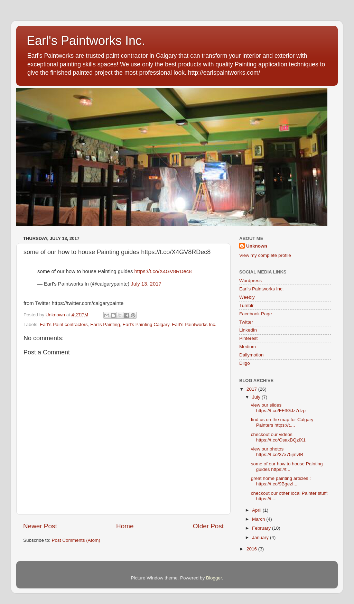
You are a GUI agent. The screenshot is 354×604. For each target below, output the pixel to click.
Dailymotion (251, 354)
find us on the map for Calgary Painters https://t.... (282, 422)
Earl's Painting (105, 324)
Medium (247, 346)
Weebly (247, 297)
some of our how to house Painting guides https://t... (287, 466)
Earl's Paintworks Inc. (86, 41)
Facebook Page (255, 313)
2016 (252, 548)
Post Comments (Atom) (76, 540)
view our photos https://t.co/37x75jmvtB (277, 451)
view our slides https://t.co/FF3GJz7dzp (278, 407)
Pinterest (248, 338)
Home (124, 526)
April (257, 510)
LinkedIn (248, 330)
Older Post (208, 526)
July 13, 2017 (146, 284)
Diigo (244, 363)
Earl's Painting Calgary (146, 324)
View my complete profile (265, 255)
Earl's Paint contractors (63, 324)
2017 (252, 389)
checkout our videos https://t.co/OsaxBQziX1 (278, 437)
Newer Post (40, 526)
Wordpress (250, 280)
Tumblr (246, 305)
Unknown (256, 246)
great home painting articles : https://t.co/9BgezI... (281, 481)
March (259, 519)
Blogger (214, 577)
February (262, 528)
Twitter (246, 322)
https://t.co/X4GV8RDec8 (163, 271)
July (257, 397)
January (261, 537)
